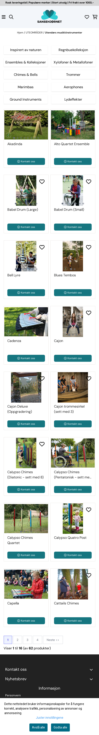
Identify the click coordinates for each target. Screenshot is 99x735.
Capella (13, 603)
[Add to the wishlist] (42, 116)
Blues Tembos (65, 275)
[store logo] (49, 17)
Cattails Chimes (66, 603)
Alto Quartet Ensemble (71, 144)
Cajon (58, 340)
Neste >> (53, 640)
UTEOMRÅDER (34, 32)
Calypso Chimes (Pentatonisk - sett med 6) (73, 475)
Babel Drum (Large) (22, 209)
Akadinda (14, 144)
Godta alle (60, 727)
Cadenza (14, 340)
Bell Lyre (13, 275)
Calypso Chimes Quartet (20, 540)
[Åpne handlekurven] (95, 17)
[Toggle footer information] (92, 669)
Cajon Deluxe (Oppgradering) (19, 409)
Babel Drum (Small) (69, 209)
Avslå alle (38, 727)
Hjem (20, 32)
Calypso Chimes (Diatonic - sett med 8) (25, 474)
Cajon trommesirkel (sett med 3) (69, 409)
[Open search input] (11, 17)
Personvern (13, 695)
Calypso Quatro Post (70, 537)
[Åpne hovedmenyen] (3, 17)
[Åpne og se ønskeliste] (87, 17)
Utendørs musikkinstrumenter (63, 32)
